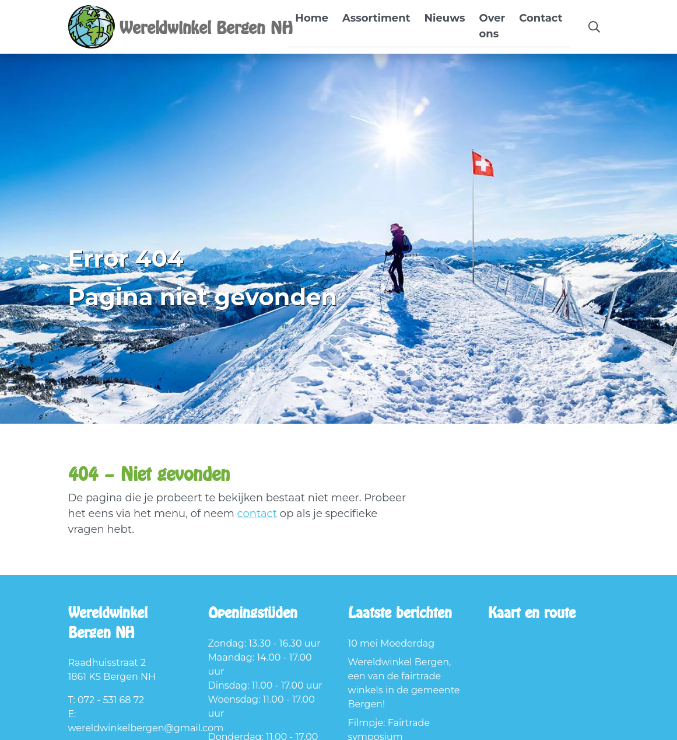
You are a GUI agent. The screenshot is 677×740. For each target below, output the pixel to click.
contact (257, 513)
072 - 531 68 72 (111, 700)
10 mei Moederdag (391, 643)
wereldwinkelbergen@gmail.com (146, 728)
